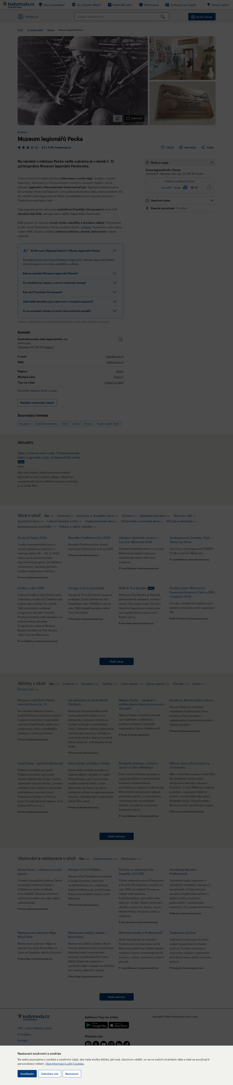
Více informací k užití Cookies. (65, 1063)
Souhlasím (27, 1073)
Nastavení (71, 1073)
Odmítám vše (49, 1073)
